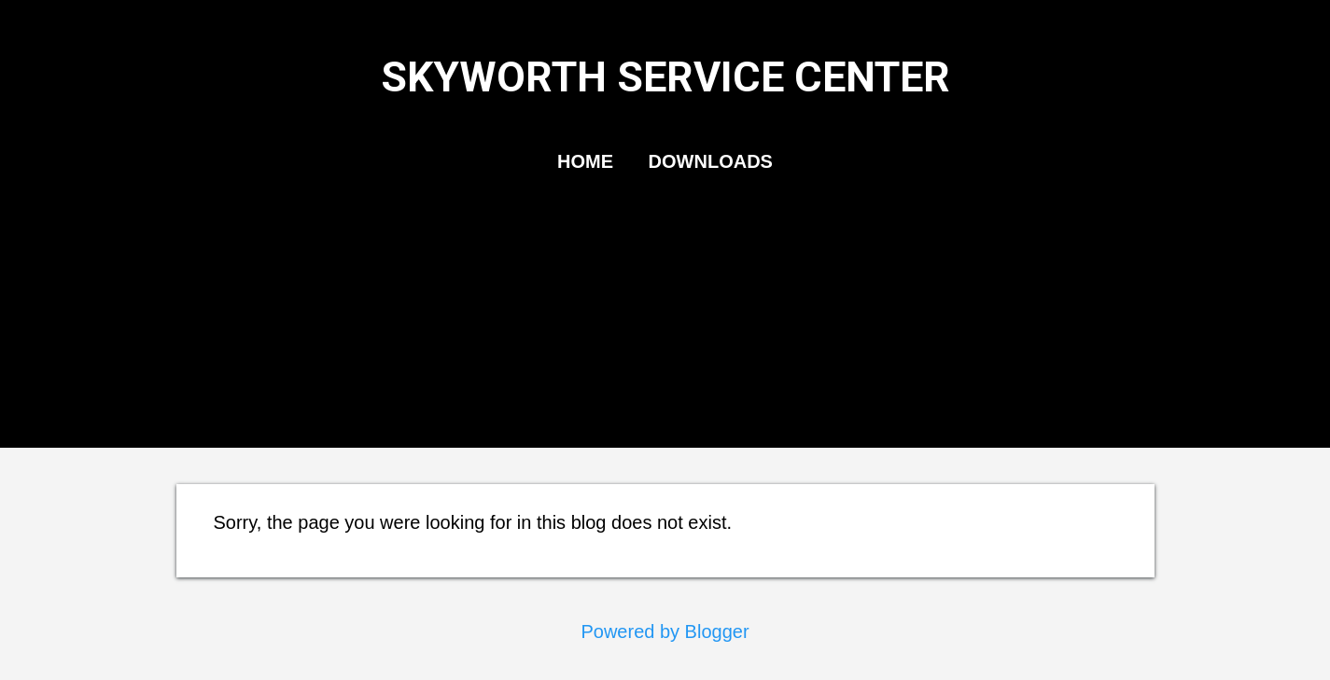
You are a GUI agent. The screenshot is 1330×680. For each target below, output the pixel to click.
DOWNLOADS (711, 161)
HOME (585, 161)
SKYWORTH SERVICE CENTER (665, 77)
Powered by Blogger (665, 631)
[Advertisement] (665, 329)
